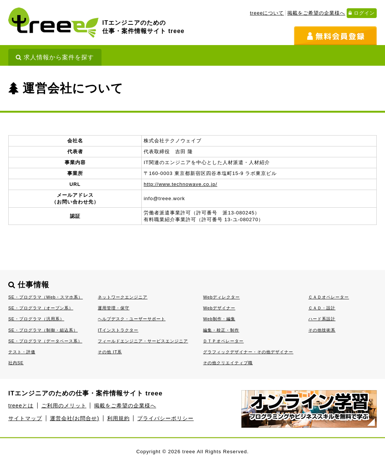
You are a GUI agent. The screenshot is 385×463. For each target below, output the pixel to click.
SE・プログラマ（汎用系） (36, 319)
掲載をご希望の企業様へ (316, 13)
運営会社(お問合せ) (74, 418)
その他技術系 (321, 330)
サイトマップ (25, 418)
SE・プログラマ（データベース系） (45, 341)
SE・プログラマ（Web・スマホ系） (45, 297)
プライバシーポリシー (165, 418)
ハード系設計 (321, 319)
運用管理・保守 (113, 308)
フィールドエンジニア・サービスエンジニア (143, 341)
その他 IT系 (110, 352)
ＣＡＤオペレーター (328, 297)
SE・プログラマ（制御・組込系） (43, 330)
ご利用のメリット (63, 406)
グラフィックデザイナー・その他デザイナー (248, 352)
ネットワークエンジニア (122, 297)
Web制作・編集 (219, 319)
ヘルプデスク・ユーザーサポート (131, 319)
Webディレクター (221, 297)
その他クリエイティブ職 (228, 362)
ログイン (362, 13)
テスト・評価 (21, 352)
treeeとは (20, 406)
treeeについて (267, 13)
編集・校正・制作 (221, 330)
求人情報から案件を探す (55, 57)
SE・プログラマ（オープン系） (40, 308)
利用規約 (118, 418)
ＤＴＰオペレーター (223, 341)
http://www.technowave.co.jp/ (180, 184)
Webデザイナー (219, 308)
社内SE (16, 362)
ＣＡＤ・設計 (321, 308)
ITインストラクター (118, 330)
